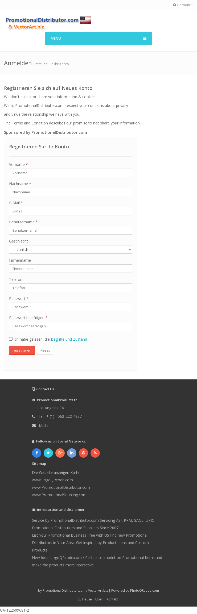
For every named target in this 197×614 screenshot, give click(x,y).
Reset (45, 350)
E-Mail (16, 202)
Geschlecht (18, 241)
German (183, 4)
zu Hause (85, 599)
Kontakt (112, 599)
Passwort (18, 298)
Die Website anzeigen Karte (56, 472)
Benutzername (23, 221)
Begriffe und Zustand (69, 339)
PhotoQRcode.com (144, 590)
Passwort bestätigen (28, 317)
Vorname (18, 164)
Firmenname (20, 260)
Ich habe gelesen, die (48, 339)
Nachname (20, 183)
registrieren (22, 350)
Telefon (15, 279)
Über (99, 599)
